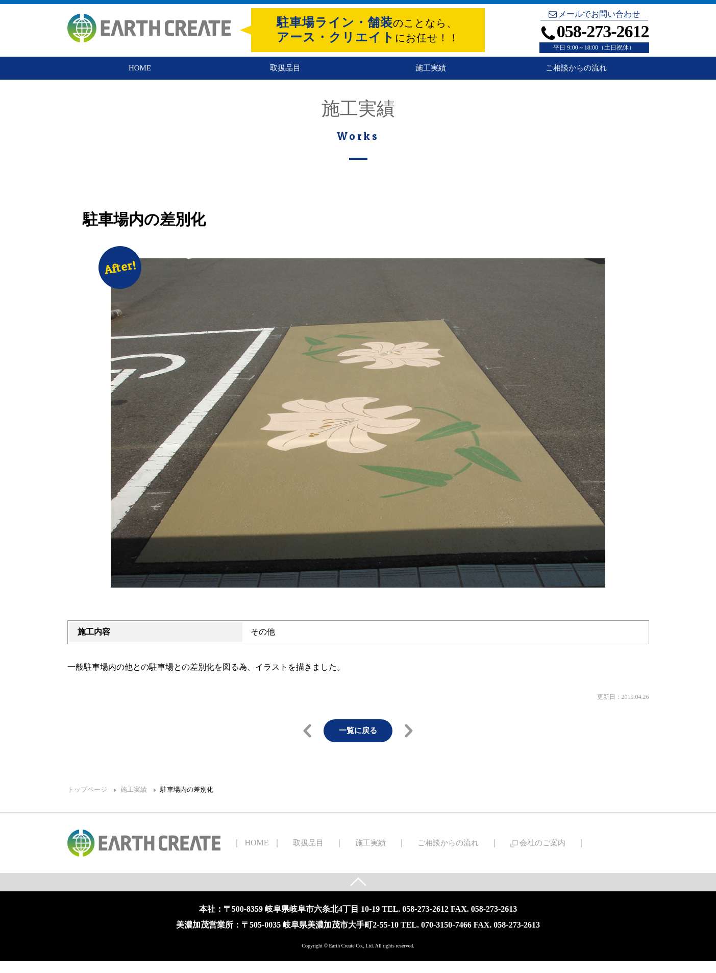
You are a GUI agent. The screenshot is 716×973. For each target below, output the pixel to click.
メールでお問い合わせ (594, 14)
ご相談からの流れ (576, 72)
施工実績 (430, 72)
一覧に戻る (358, 741)
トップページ (87, 801)
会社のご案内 (494, 853)
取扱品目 (285, 72)
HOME (140, 72)
